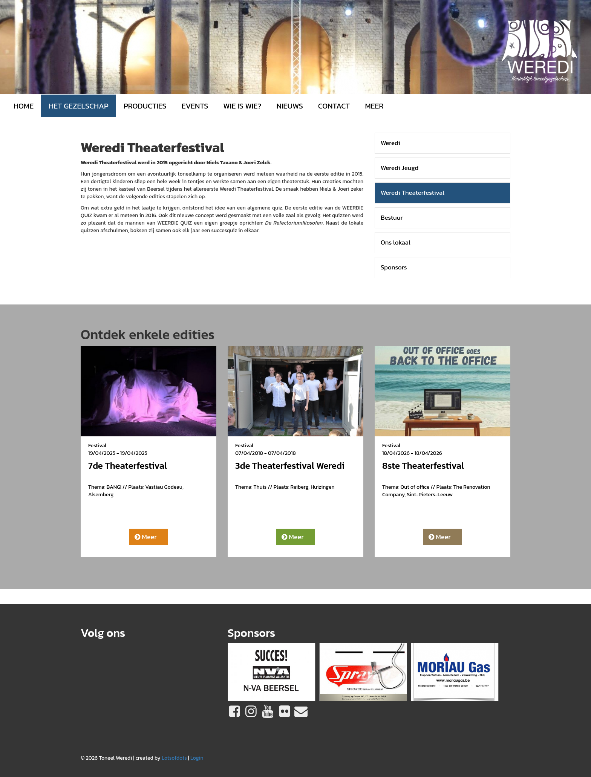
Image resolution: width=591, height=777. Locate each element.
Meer (146, 537)
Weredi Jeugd (399, 168)
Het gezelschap (79, 106)
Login (197, 758)
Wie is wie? (242, 106)
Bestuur (392, 217)
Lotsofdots (174, 758)
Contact (334, 106)
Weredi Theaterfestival (412, 192)
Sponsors (394, 267)
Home (24, 106)
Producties (145, 106)
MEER (374, 106)
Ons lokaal (395, 242)
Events (195, 106)
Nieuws (289, 106)
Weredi (390, 143)
